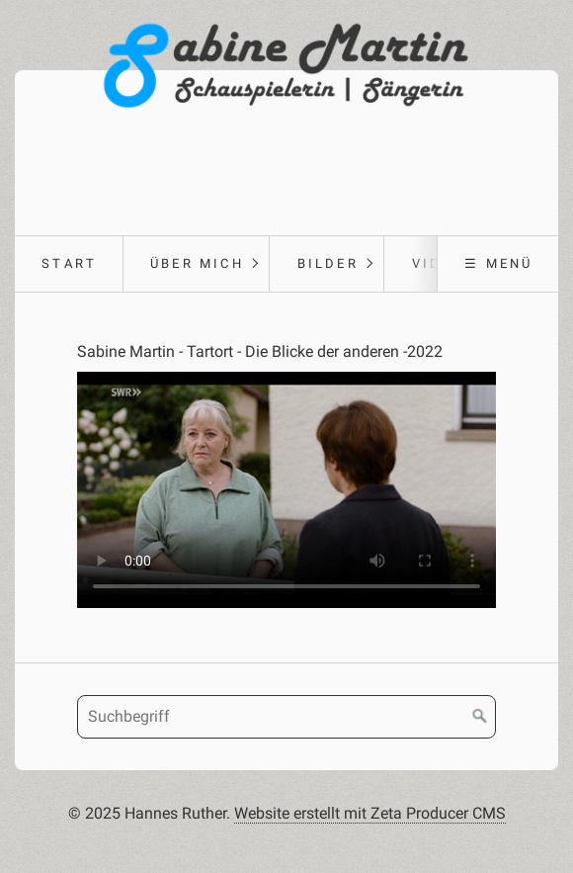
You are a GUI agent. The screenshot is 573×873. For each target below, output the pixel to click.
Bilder (328, 263)
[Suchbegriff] (286, 717)
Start (69, 263)
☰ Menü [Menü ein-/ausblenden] (498, 263)
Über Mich (197, 263)
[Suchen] (480, 717)
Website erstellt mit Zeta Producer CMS (370, 813)
